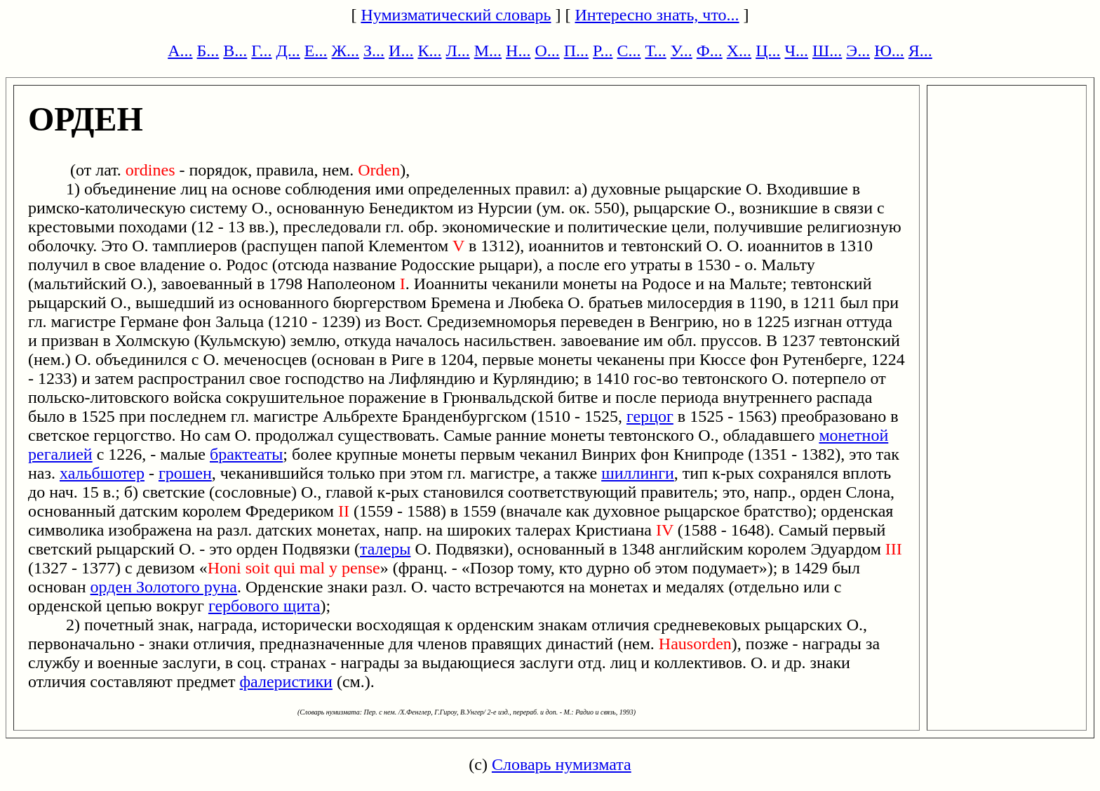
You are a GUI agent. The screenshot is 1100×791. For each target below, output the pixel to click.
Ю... (889, 50)
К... (429, 50)
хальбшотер (102, 473)
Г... (261, 50)
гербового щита (264, 606)
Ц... (768, 50)
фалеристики (286, 681)
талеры (385, 549)
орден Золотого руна (163, 587)
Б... (208, 50)
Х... (739, 50)
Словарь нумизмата (561, 764)
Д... (288, 50)
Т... (655, 50)
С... (628, 50)
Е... (316, 50)
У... (681, 50)
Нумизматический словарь (456, 15)
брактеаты (246, 454)
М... (488, 50)
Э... (858, 50)
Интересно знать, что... (657, 15)
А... (180, 50)
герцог (649, 416)
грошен (185, 473)
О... (547, 50)
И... (401, 50)
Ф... (710, 50)
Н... (518, 50)
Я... (920, 50)
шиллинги (637, 473)
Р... (602, 50)
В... (235, 50)
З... (373, 50)
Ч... (796, 50)
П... (576, 50)
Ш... (827, 50)
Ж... (346, 50)
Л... (457, 50)
